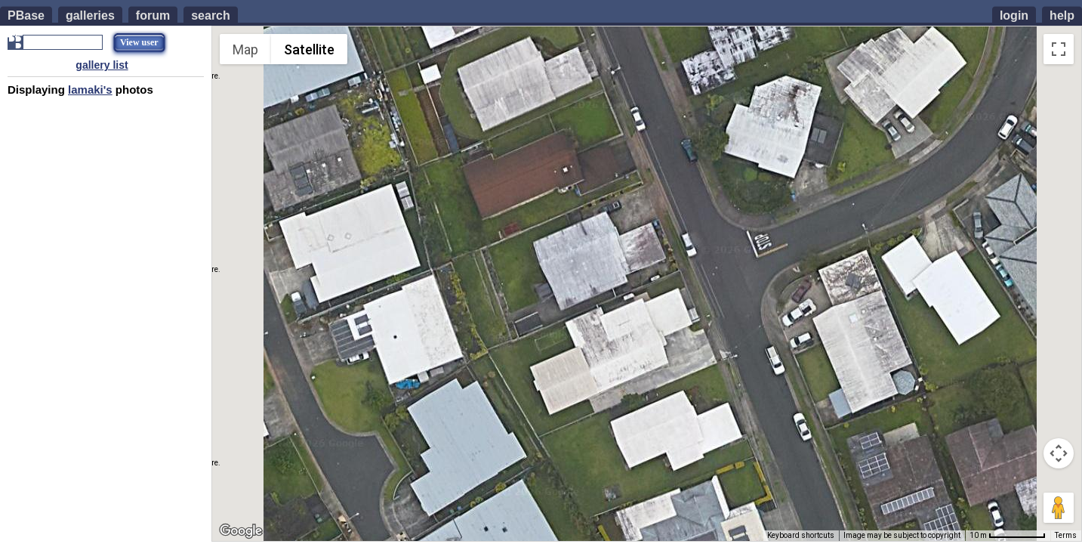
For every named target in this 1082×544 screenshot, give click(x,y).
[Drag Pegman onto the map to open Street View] (1058, 508)
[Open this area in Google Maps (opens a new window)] (241, 531)
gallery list (102, 65)
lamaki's (90, 89)
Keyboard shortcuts (800, 535)
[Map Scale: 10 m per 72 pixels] (1007, 535)
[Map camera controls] (1058, 453)
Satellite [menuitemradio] (309, 49)
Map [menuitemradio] (245, 49)
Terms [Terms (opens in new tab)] (1066, 535)
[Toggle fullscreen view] (1058, 49)
